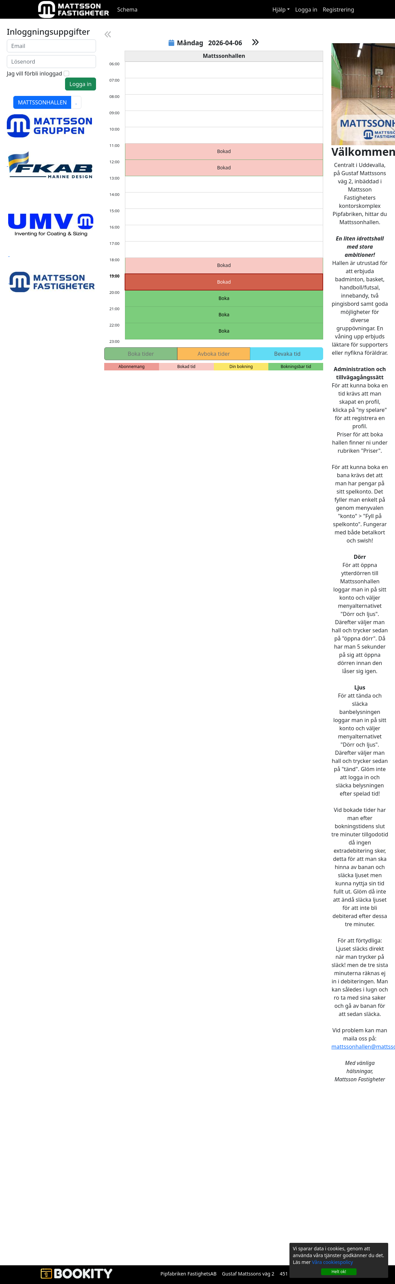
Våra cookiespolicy (332, 1262)
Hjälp (279, 9)
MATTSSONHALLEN (42, 102)
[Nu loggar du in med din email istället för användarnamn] (51, 45)
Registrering (338, 9)
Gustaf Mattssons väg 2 (248, 1273)
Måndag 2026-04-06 (208, 42)
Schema (127, 9)
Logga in (306, 9)
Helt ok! (338, 1271)
